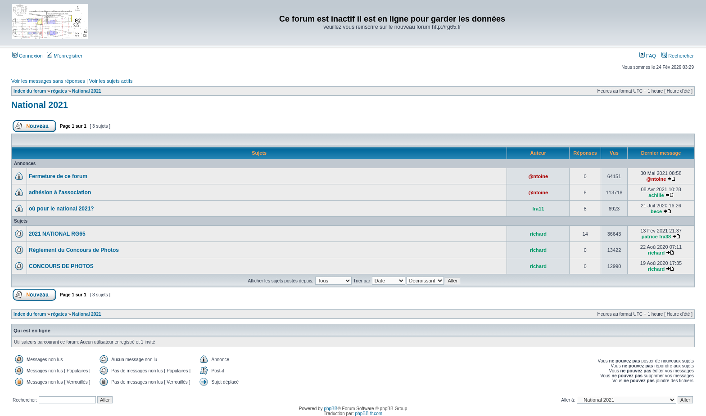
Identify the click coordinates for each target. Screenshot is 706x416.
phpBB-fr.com (369, 413)
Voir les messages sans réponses (48, 81)
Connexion (27, 55)
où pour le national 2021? (61, 209)
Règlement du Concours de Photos (74, 250)
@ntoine (538, 176)
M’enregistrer (64, 55)
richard (538, 234)
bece (656, 211)
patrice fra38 (656, 236)
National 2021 (86, 91)
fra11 (538, 208)
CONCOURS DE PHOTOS (61, 266)
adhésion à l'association (60, 192)
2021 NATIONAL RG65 (57, 234)
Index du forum (30, 91)
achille (656, 195)
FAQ (647, 55)
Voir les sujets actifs (111, 81)
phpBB (330, 408)
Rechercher (677, 55)
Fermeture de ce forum (58, 176)
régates (59, 91)
